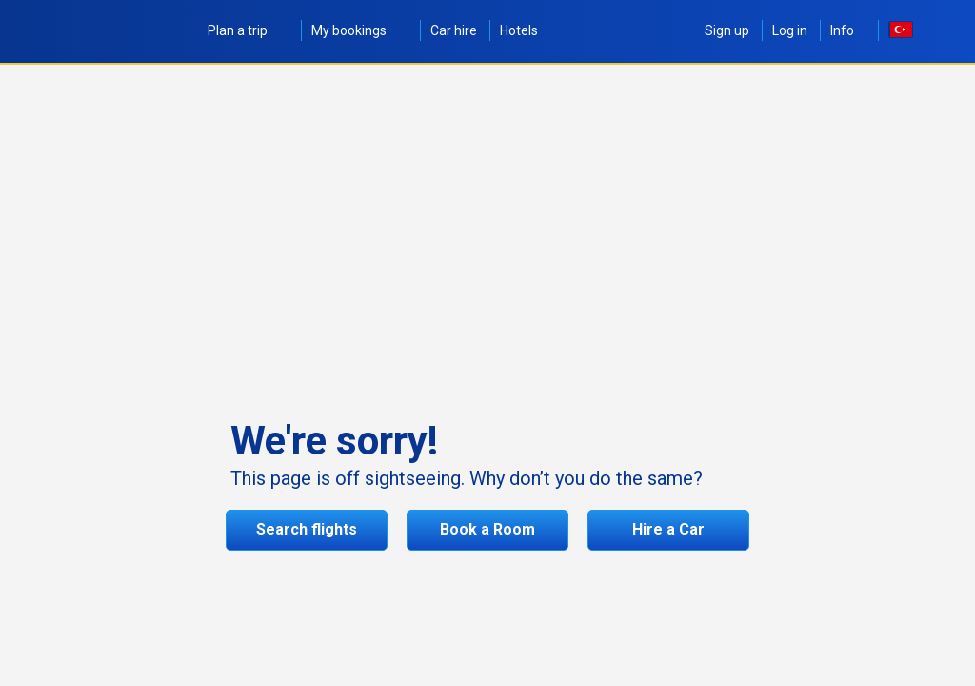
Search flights (306, 529)
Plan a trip (248, 30)
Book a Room (487, 529)
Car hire (453, 30)
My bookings (359, 30)
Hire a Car (668, 529)
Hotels (519, 30)
